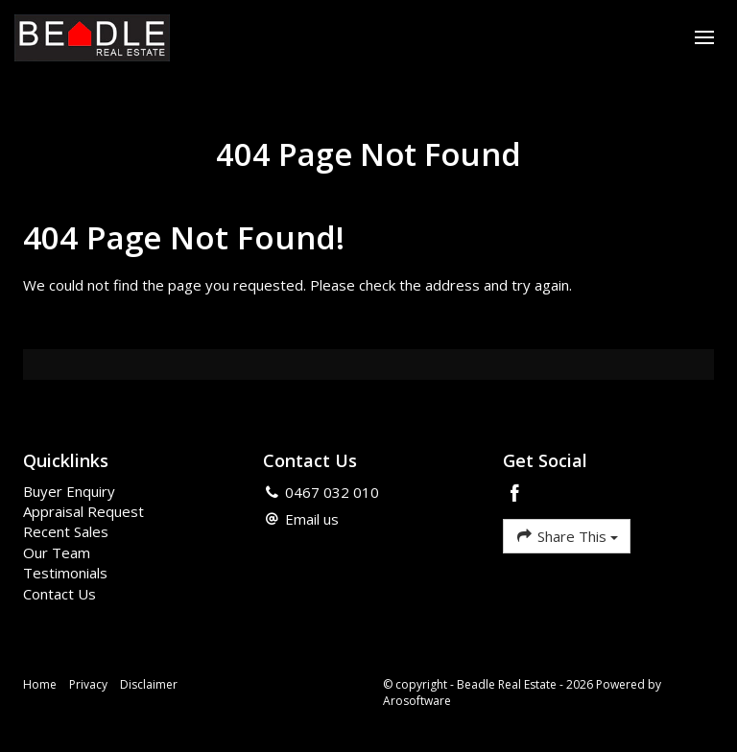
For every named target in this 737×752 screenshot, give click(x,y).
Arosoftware (417, 701)
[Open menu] (704, 37)
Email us (312, 519)
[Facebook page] (515, 494)
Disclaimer (149, 684)
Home (40, 684)
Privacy (88, 684)
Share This (566, 536)
